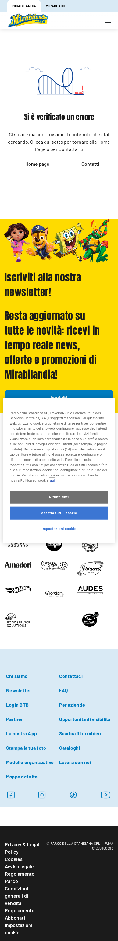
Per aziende (72, 705)
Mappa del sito (22, 776)
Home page (37, 164)
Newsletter (18, 690)
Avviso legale (19, 866)
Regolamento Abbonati (20, 914)
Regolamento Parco (20, 877)
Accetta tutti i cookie (59, 513)
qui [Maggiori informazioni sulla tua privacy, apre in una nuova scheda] (52, 480)
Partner (14, 719)
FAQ (63, 690)
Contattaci (71, 676)
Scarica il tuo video (80, 733)
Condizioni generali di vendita (16, 895)
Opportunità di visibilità (85, 719)
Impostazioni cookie (18, 928)
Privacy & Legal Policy (22, 848)
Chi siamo (16, 676)
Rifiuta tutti (59, 497)
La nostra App (21, 733)
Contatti (90, 164)
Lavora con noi (75, 762)
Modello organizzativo (30, 762)
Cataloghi (69, 748)
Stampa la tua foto (26, 748)
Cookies (14, 859)
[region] (59, 470)
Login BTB (17, 705)
